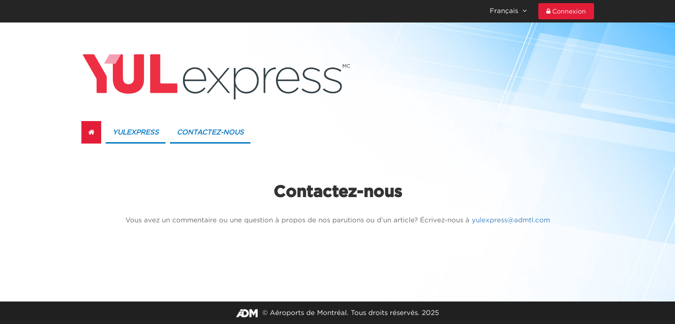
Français (508, 10)
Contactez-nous (210, 132)
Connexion (566, 11)
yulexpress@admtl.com (511, 220)
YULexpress (135, 132)
